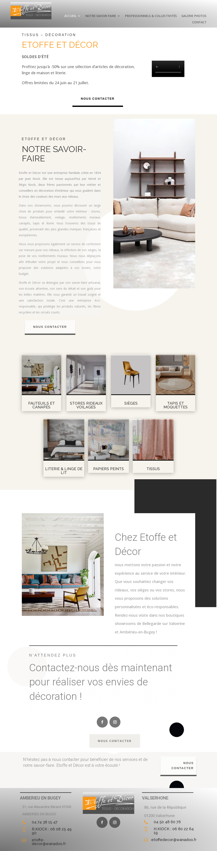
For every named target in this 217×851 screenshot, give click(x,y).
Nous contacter (98, 98)
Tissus (153, 469)
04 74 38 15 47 (45, 822)
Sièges (131, 403)
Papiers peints (108, 469)
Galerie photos (193, 16)
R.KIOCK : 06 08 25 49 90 (52, 831)
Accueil (70, 16)
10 (170, 280)
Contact (199, 22)
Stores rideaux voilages (86, 405)
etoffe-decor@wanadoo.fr (49, 842)
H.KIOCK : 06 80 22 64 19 (174, 831)
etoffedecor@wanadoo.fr (174, 839)
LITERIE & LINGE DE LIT (63, 471)
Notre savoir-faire (100, 16)
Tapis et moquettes (175, 405)
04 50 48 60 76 (167, 822)
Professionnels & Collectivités (151, 16)
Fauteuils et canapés (41, 405)
